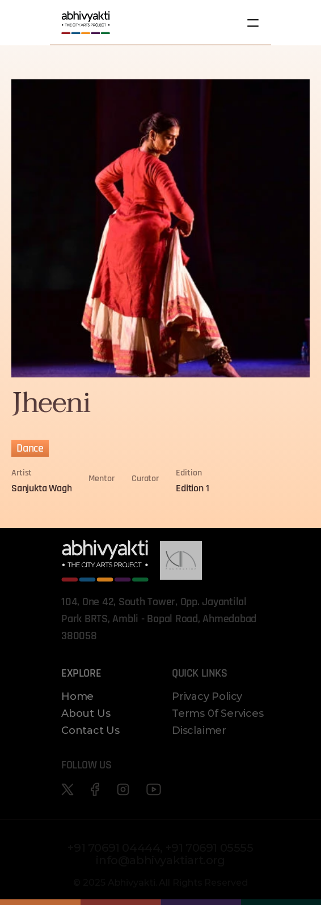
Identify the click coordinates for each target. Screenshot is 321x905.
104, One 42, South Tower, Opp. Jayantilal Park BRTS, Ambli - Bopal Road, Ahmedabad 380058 (160, 618)
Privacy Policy (207, 696)
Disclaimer (199, 730)
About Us (85, 713)
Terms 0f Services (218, 713)
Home (77, 696)
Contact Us (90, 730)
